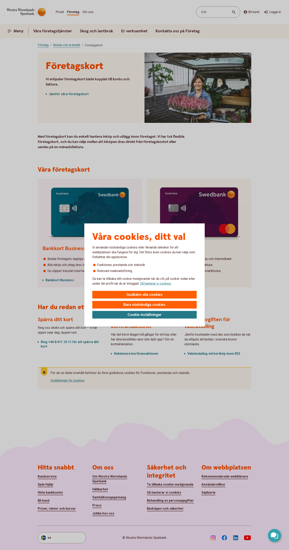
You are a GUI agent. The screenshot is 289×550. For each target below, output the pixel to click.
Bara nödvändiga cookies (144, 304)
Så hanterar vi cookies (155, 283)
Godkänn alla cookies (144, 294)
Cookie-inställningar (145, 314)
